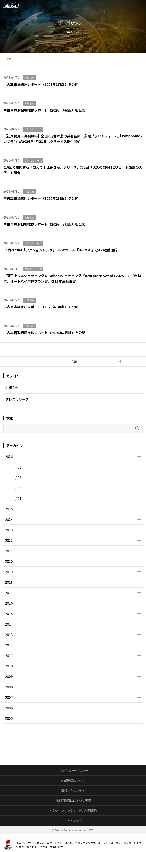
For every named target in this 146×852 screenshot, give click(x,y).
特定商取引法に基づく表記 (73, 800)
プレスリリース (33, 129)
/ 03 (18, 488)
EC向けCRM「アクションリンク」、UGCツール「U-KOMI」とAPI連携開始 (60, 250)
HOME (7, 59)
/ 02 (18, 477)
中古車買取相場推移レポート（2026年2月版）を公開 (44, 332)
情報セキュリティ (73, 790)
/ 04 (18, 498)
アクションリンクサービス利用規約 (73, 810)
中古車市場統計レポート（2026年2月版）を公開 (40, 198)
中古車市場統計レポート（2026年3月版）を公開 (40, 84)
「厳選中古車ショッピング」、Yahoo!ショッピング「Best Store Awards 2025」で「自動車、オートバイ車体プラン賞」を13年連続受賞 (72, 278)
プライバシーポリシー (73, 770)
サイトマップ (73, 820)
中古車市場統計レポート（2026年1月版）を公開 (40, 306)
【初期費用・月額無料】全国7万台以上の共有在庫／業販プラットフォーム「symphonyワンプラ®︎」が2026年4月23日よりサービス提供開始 (73, 138)
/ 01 (18, 467)
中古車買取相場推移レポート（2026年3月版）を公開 (44, 224)
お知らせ (29, 77)
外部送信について (73, 780)
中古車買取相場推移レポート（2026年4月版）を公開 (44, 110)
